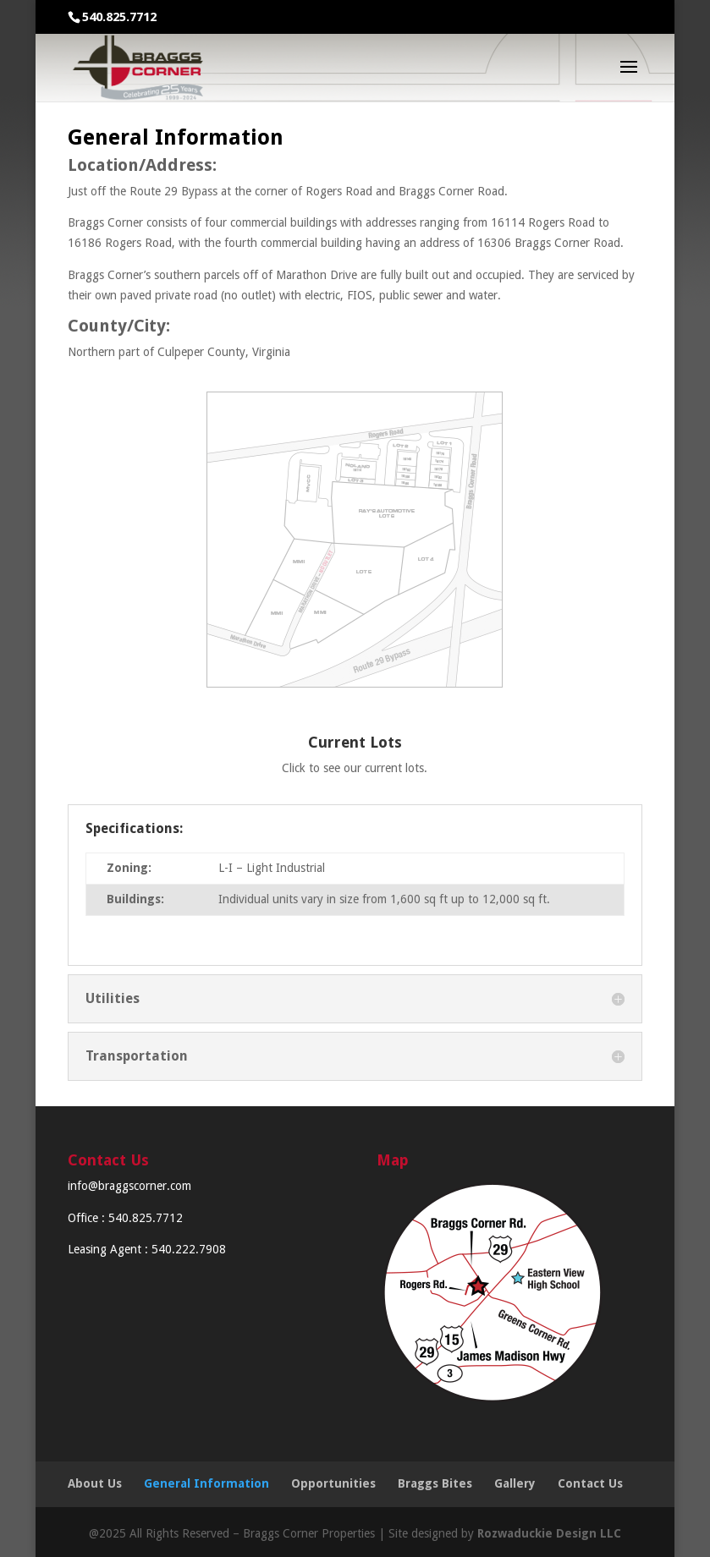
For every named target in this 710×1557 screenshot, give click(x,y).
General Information (206, 1483)
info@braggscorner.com (129, 1185)
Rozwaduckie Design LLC (549, 1533)
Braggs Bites (435, 1483)
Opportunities (333, 1483)
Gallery (515, 1483)
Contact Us (590, 1483)
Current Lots (355, 742)
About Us (95, 1483)
